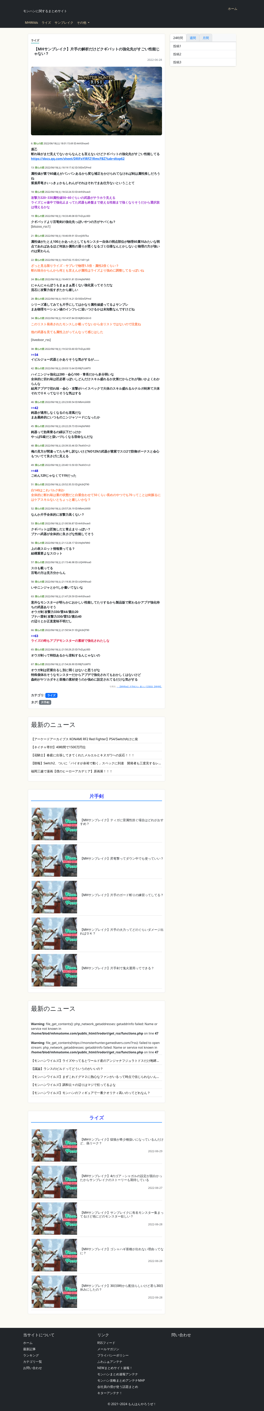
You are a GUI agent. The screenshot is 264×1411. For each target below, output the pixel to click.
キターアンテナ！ (109, 1393)
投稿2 (177, 54)
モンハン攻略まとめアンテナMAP (121, 1380)
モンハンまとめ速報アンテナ (117, 1374)
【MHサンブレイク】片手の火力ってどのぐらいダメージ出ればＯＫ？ (122, 931)
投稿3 (177, 62)
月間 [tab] (206, 38)
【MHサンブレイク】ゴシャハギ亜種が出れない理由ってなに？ (122, 1251)
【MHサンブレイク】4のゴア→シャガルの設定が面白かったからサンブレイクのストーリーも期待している (121, 1178)
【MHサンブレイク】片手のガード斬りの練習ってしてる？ (122, 895)
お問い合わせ (32, 1368)
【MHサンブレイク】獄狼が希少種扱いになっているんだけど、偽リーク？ (122, 1141)
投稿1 (177, 46)
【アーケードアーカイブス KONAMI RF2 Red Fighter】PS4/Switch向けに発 (84, 739)
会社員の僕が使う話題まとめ (117, 1387)
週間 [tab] (193, 38)
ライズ (46, 22)
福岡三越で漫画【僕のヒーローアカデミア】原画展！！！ (72, 771)
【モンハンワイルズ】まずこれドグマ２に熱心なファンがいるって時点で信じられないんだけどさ (96, 1077)
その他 (82, 22)
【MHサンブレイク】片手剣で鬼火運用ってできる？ (117, 968)
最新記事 (29, 1349)
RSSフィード (106, 1343)
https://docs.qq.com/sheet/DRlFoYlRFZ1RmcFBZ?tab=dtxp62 (78, 158)
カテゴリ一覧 (32, 1361)
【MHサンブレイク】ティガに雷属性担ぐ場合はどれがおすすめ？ (122, 822)
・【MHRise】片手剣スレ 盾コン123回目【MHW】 (139, 686)
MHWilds (31, 22)
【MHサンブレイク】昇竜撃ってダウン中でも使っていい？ (122, 858)
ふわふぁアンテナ (109, 1361)
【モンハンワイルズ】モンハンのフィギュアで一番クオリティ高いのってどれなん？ (90, 1093)
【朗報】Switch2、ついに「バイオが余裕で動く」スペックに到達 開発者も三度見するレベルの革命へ (96, 763)
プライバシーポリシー (113, 1355)
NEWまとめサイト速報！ (115, 1368)
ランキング (31, 1355)
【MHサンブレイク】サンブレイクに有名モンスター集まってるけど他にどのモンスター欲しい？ (122, 1214)
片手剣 (45, 702)
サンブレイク (64, 22)
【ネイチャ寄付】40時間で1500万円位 (58, 747)
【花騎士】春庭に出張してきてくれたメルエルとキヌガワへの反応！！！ (83, 755)
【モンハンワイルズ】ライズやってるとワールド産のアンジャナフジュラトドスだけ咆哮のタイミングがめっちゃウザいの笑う (96, 1060)
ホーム (232, 8)
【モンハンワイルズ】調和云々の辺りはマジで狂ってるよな (73, 1085)
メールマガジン (108, 1349)
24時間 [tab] (178, 38)
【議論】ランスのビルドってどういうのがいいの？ (67, 1068)
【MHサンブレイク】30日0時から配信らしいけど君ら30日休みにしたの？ (121, 1288)
